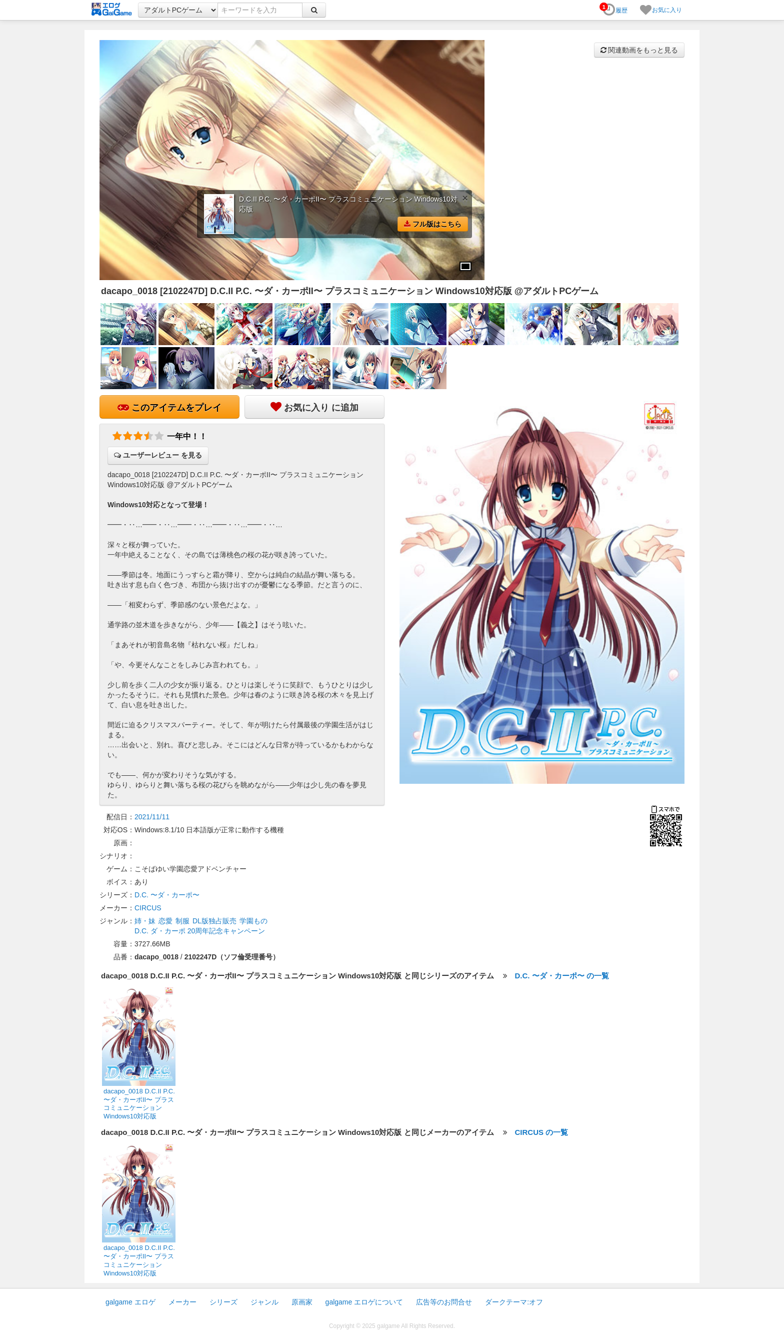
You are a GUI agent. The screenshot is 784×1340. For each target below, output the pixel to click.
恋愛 (165, 921)
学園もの (254, 921)
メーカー (182, 1302)
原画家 (302, 1302)
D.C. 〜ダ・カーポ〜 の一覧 (562, 975)
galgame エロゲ (131, 1302)
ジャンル (264, 1302)
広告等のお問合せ (444, 1302)
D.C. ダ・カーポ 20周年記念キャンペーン (199, 931)
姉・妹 (145, 921)
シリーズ (224, 1302)
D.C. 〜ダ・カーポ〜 (167, 895)
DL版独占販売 (214, 921)
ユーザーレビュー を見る (158, 455)
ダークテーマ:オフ (514, 1302)
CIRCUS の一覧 (541, 1132)
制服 (183, 921)
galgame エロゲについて (365, 1302)
